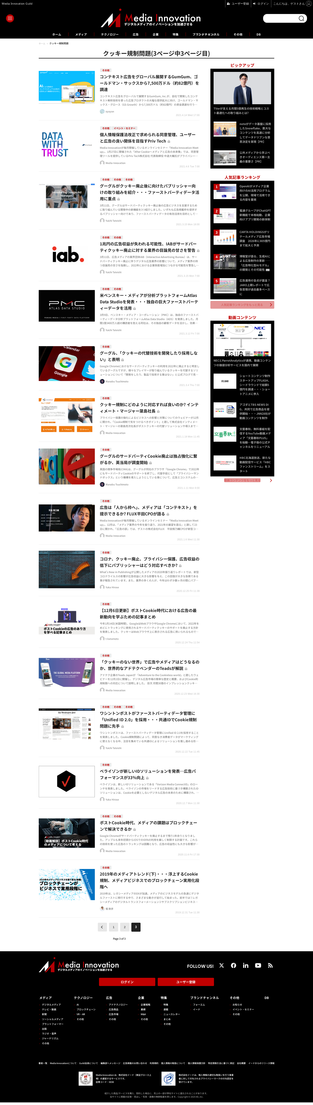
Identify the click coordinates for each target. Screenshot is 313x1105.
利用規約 (154, 1065)
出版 (44, 1031)
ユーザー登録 (185, 985)
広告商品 (113, 1012)
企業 (155, 34)
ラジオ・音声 (49, 1036)
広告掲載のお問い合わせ (135, 1065)
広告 (135, 34)
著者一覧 (43, 1065)
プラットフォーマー (52, 1026)
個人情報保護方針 (196, 1065)
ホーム (51, 34)
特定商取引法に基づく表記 (221, 1065)
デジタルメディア (51, 1007)
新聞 (44, 1016)
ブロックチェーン (85, 1012)
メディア (76, 34)
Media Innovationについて (63, 1065)
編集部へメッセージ (110, 1065)
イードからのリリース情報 (261, 1065)
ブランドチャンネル (209, 34)
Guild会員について (88, 1065)
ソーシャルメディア (52, 1021)
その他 (243, 34)
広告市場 (113, 1016)
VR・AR (80, 1016)
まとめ (165, 1021)
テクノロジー (107, 34)
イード (195, 1012)
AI (77, 1007)
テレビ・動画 (49, 1012)
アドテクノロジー (117, 1007)
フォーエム (197, 1007)
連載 (164, 1012)
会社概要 (241, 1065)
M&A (142, 1016)
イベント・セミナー (244, 1012)
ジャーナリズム (50, 1041)
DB (264, 34)
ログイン (127, 985)
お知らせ (238, 1007)
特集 (176, 34)
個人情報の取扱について (173, 1065)
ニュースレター (170, 1016)
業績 (142, 1012)
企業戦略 (144, 1007)
